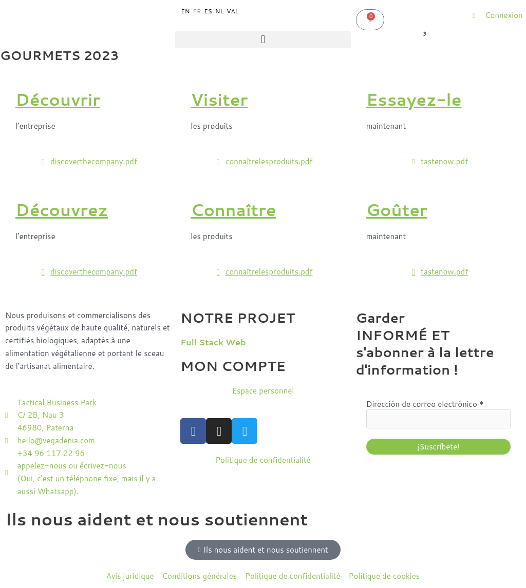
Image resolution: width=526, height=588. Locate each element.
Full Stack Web (213, 342)
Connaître (233, 209)
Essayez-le (414, 99)
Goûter (396, 209)
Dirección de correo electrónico (425, 404)
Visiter (219, 99)
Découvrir (57, 99)
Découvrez (61, 209)
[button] (262, 39)
